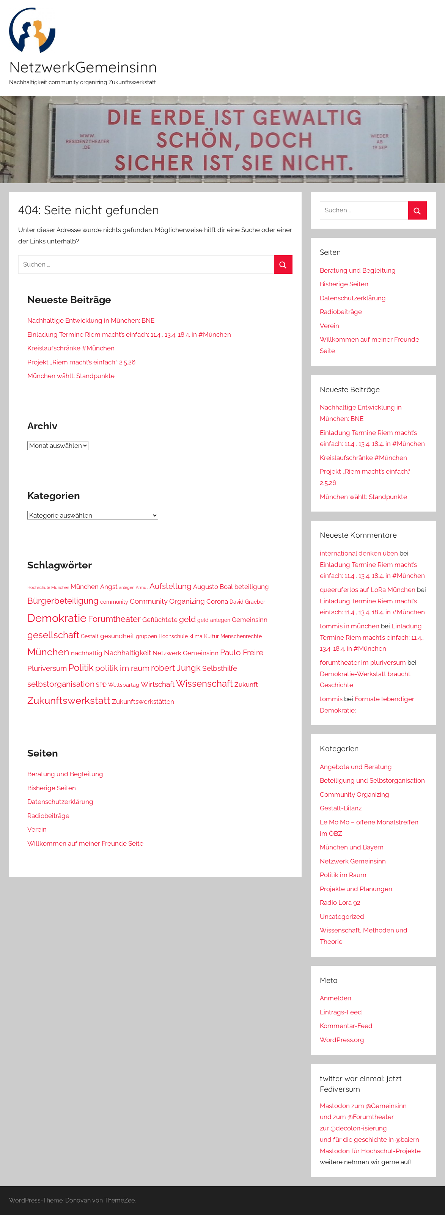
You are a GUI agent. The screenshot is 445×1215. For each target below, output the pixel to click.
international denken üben (359, 553)
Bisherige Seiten (51, 788)
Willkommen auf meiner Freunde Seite (85, 843)
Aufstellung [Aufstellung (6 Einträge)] (170, 586)
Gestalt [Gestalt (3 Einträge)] (90, 636)
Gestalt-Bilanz (341, 808)
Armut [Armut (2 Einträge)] (142, 587)
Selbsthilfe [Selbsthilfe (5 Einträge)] (219, 668)
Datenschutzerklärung (60, 801)
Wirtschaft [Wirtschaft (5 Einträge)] (158, 684)
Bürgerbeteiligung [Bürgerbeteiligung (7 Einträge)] (63, 601)
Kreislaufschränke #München (71, 348)
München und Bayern (352, 847)
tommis (331, 699)
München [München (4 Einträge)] (85, 586)
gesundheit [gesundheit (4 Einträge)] (117, 636)
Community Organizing (354, 794)
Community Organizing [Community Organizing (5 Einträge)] (167, 601)
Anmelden (335, 998)
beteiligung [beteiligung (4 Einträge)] (251, 586)
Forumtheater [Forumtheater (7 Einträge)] (114, 619)
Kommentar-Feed (346, 1026)
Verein (37, 829)
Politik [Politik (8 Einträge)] (81, 667)
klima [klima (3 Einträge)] (196, 636)
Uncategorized (342, 916)
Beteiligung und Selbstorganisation (372, 780)
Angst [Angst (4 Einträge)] (109, 586)
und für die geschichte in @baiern (369, 1139)
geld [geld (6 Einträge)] (187, 619)
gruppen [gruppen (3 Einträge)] (146, 636)
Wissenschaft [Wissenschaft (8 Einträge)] (204, 683)
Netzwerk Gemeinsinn (353, 861)
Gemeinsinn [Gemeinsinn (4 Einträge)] (249, 619)
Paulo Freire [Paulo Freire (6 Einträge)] (241, 652)
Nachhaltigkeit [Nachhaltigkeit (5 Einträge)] (127, 652)
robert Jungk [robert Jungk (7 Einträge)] (176, 668)
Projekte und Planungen (356, 889)
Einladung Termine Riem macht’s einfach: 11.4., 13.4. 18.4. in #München (129, 334)
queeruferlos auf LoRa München (367, 589)
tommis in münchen (349, 626)
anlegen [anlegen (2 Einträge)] (126, 587)
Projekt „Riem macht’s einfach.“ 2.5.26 (81, 362)
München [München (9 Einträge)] (48, 652)
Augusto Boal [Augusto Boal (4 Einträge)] (213, 586)
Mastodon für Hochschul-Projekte (370, 1151)
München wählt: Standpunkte (71, 376)
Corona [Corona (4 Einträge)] (217, 601)
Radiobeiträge (48, 815)
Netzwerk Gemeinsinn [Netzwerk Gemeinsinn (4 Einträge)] (186, 653)
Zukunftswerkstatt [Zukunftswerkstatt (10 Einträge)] (68, 700)
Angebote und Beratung (356, 767)
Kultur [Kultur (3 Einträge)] (211, 636)
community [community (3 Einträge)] (114, 602)
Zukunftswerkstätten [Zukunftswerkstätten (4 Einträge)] (143, 701)
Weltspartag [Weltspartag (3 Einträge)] (123, 685)
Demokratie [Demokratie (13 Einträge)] (56, 618)
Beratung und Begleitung (65, 774)
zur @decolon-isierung (353, 1128)
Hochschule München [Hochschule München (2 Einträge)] (48, 587)
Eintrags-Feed (341, 1012)
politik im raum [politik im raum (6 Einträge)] (122, 668)
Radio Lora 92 (340, 902)
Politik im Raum (343, 875)
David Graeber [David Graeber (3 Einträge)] (247, 602)
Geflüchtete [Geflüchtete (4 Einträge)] (160, 619)
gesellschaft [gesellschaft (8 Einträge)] (53, 635)
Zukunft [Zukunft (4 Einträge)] (246, 684)
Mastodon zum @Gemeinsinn (363, 1106)
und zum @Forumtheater (357, 1117)
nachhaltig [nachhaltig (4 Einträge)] (86, 653)
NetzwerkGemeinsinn (83, 66)
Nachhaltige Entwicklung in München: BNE (90, 320)
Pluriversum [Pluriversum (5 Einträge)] (47, 668)
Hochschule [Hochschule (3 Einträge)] (173, 636)
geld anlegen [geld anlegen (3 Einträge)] (213, 620)
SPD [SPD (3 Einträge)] (101, 685)
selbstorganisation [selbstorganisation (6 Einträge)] (60, 684)
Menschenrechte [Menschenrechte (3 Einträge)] (241, 636)
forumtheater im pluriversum (363, 662)
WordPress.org (342, 1040)
